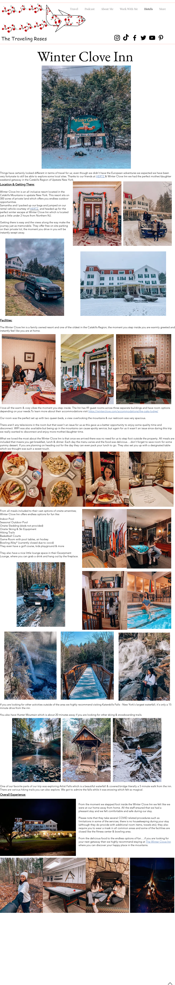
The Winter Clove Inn (158, 841)
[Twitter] (143, 38)
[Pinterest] (161, 38)
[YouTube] (152, 38)
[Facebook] (134, 38)
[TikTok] (126, 38)
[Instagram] (117, 38)
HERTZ (100, 176)
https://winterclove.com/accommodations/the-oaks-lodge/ (123, 411)
